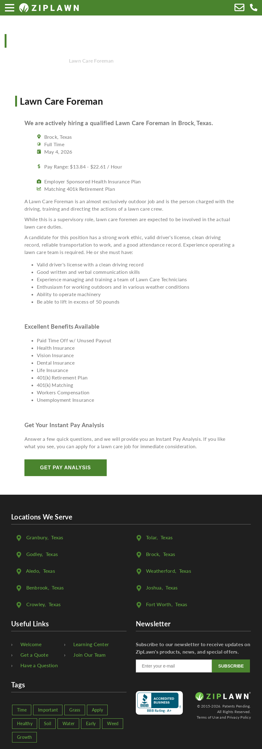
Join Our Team (89, 655)
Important (48, 709)
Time (22, 709)
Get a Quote (34, 655)
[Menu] (9, 7)
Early (91, 723)
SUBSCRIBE (231, 666)
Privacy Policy (239, 717)
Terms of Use (208, 717)
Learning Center (91, 644)
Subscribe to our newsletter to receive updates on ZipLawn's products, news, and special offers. (193, 648)
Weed (112, 723)
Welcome (30, 644)
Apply (97, 709)
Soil (47, 723)
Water (68, 723)
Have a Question (39, 665)
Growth (24, 737)
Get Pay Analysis (65, 467)
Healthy (24, 723)
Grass (74, 709)
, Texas (44, 537)
